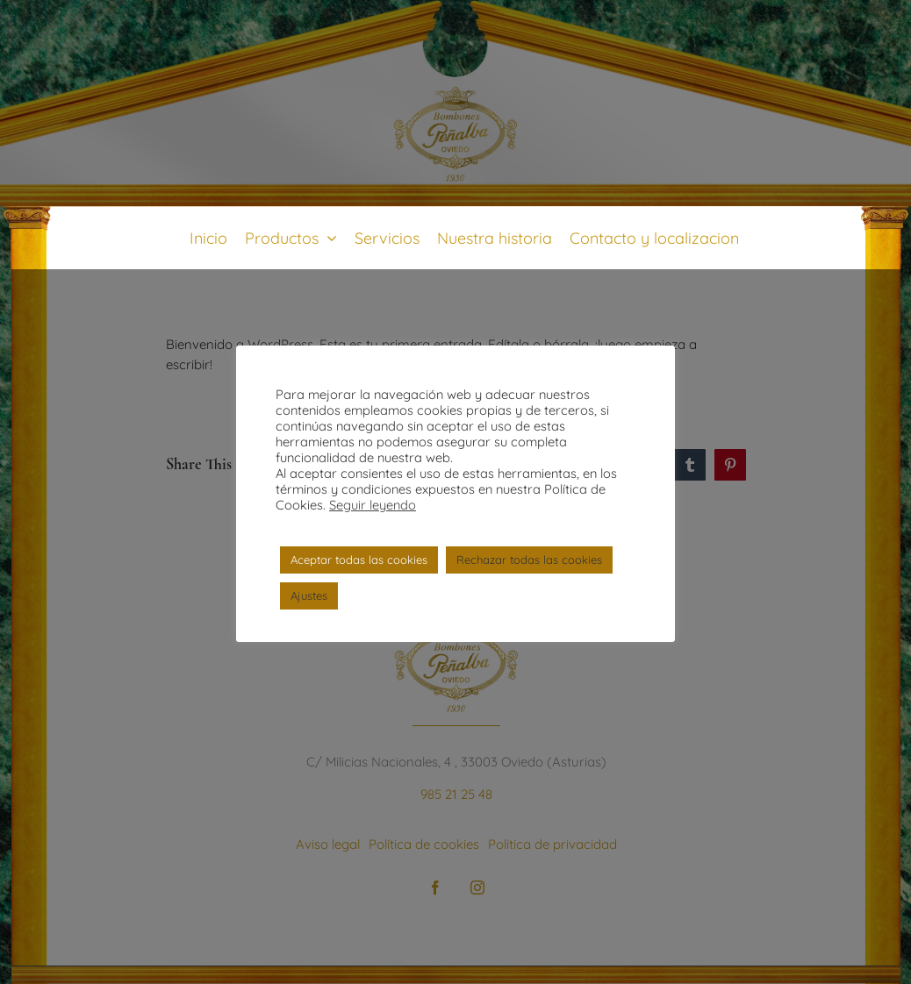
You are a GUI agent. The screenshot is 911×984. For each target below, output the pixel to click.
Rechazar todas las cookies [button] (529, 560)
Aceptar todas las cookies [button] (359, 560)
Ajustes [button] (309, 595)
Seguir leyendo (372, 505)
